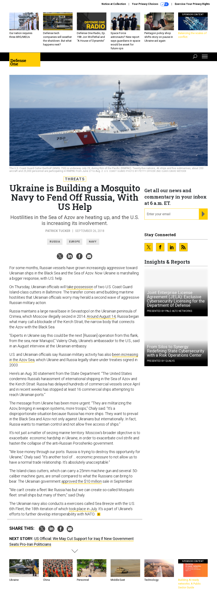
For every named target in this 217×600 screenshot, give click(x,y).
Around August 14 (101, 316)
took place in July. (83, 509)
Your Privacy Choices (150, 4)
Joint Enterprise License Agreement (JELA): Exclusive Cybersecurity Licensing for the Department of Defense (176, 299)
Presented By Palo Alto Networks (169, 311)
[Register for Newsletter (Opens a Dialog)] (203, 214)
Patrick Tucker (57, 231)
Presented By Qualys (161, 360)
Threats (75, 179)
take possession (79, 287)
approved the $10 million (81, 481)
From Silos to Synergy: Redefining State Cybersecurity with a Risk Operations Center (175, 351)
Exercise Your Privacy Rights (192, 4)
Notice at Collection (114, 4)
